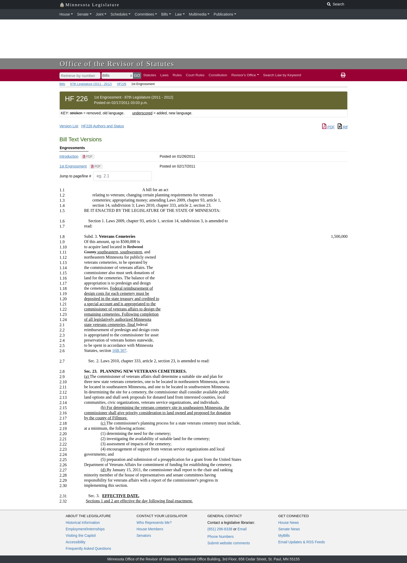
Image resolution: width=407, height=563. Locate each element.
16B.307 (119, 350)
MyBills (284, 535)
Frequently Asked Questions (88, 548)
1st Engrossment (73, 166)
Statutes (149, 75)
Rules (177, 75)
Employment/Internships (85, 529)
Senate (83, 14)
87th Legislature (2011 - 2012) (91, 84)
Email (242, 529)
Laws (164, 75)
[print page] (343, 75)
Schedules (119, 14)
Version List (68, 126)
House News (288, 522)
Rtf (343, 127)
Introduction (68, 156)
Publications (223, 14)
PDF (328, 127)
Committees (144, 14)
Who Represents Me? (154, 522)
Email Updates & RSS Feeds (301, 542)
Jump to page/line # (75, 176)
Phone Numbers (220, 536)
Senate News (289, 529)
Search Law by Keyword (282, 75)
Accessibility (75, 542)
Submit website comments (228, 543)
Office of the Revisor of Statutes (117, 64)
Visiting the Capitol (81, 535)
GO (137, 75)
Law (178, 14)
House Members (150, 529)
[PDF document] (87, 156)
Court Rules (195, 75)
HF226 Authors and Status (102, 126)
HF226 (121, 84)
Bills (164, 14)
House (64, 14)
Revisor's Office (244, 75)
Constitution (218, 75)
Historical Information (83, 522)
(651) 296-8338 (219, 529)
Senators (144, 535)
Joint (100, 14)
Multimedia (198, 14)
